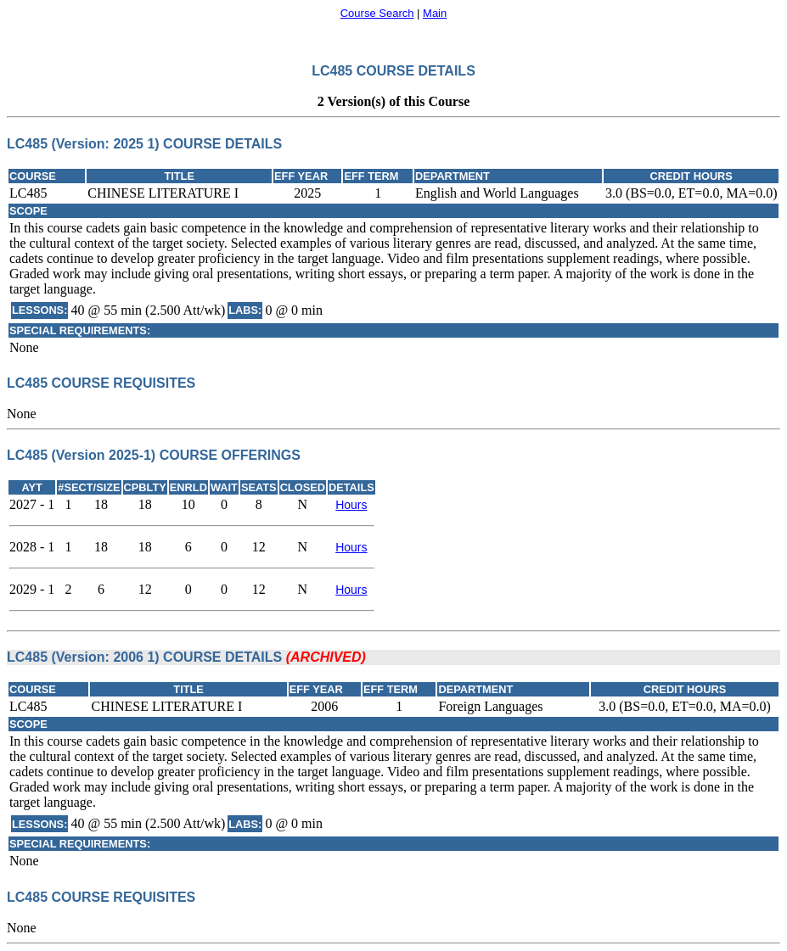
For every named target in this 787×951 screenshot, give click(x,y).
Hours (351, 505)
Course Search (377, 13)
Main (435, 13)
